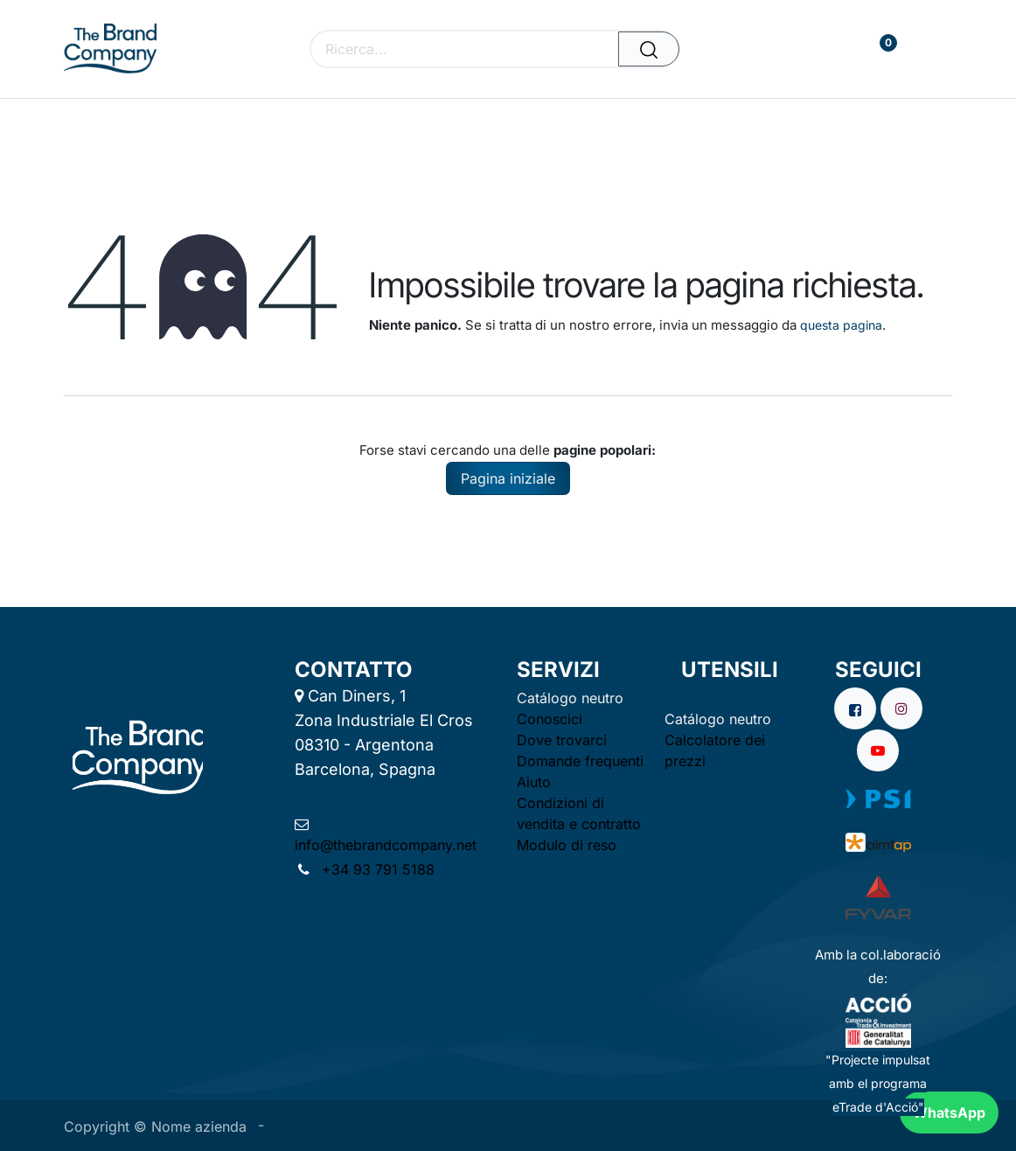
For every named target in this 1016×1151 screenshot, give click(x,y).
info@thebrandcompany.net (386, 845)
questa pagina (841, 324)
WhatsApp (949, 1112)
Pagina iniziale (508, 478)
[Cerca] (648, 48)
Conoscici (549, 719)
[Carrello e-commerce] (827, 49)
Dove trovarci (562, 740)
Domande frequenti (580, 761)
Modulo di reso (566, 845)
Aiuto (534, 782)
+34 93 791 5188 (376, 869)
